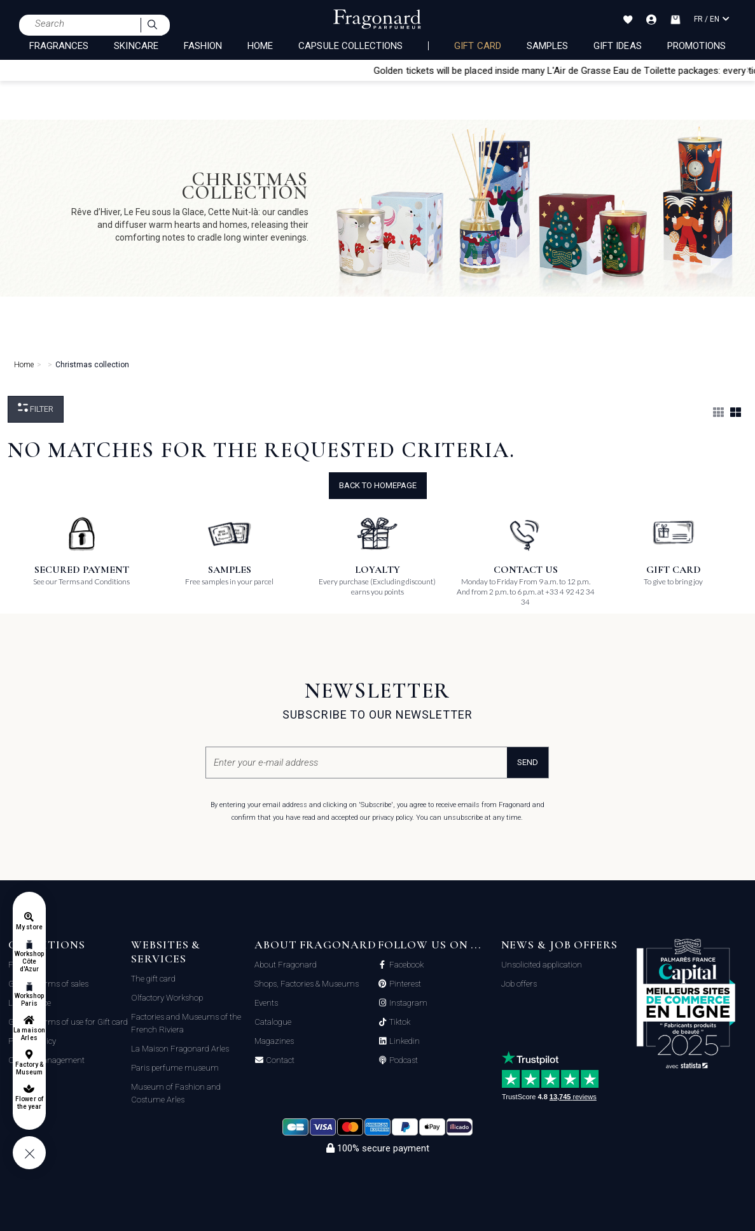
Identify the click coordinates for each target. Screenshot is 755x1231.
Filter (35, 408)
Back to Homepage (378, 485)
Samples (547, 45)
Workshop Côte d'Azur (29, 961)
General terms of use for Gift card (68, 1022)
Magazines (274, 1041)
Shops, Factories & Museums (306, 983)
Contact (279, 1060)
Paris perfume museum (175, 1068)
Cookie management (46, 1060)
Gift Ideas (617, 45)
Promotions (696, 45)
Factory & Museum (29, 1068)
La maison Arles (29, 1034)
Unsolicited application (541, 964)
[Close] (749, 70)
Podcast (402, 1060)
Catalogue (272, 1022)
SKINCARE (136, 45)
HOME (260, 45)
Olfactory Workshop (167, 997)
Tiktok (398, 1022)
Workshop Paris (29, 999)
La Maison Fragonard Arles (180, 1048)
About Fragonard (285, 964)
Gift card (477, 45)
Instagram (407, 1003)
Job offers (519, 983)
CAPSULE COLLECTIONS (350, 45)
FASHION (203, 45)
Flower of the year (29, 1102)
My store (29, 927)
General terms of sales (48, 983)
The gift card (153, 978)
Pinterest (404, 984)
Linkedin (403, 1041)
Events (266, 1003)
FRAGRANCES (59, 45)
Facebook (405, 965)
